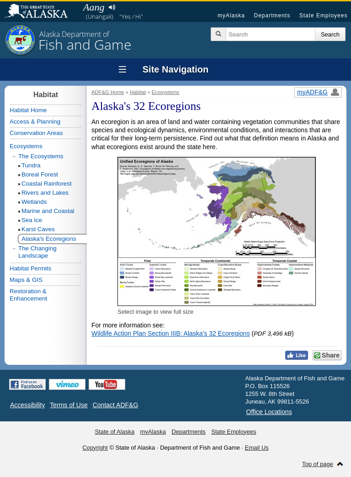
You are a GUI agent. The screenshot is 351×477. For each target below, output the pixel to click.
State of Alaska (41, 12)
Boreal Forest (39, 174)
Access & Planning (35, 121)
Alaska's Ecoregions (48, 238)
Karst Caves (38, 229)
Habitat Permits (30, 268)
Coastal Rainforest (46, 183)
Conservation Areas (36, 133)
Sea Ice (31, 220)
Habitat (138, 92)
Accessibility (27, 405)
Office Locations (269, 411)
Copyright (95, 447)
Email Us (257, 447)
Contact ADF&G (115, 405)
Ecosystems (165, 92)
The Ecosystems (41, 156)
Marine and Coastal (47, 210)
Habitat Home (28, 110)
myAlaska (231, 15)
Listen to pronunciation (111, 7)
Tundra (31, 165)
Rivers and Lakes (45, 192)
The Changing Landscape (37, 252)
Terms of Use (68, 405)
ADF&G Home (107, 92)
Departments (272, 15)
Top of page (317, 464)
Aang (93, 7)
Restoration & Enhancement (28, 295)
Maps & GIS (26, 279)
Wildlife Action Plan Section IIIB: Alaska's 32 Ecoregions (170, 333)
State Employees (323, 15)
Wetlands (34, 201)
